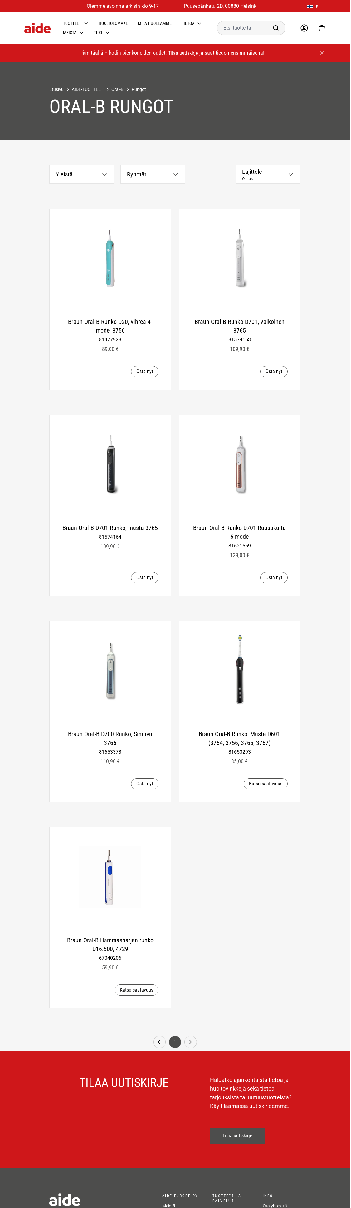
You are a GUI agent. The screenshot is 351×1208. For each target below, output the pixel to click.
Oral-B (117, 89)
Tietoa (188, 23)
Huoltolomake (113, 23)
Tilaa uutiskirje (183, 53)
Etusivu (56, 89)
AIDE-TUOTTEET (87, 89)
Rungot (139, 89)
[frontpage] (99, 1199)
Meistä (69, 32)
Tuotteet (72, 23)
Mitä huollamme (155, 23)
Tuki (98, 32)
